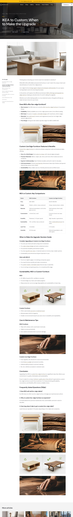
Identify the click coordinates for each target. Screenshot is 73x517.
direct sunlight (28, 362)
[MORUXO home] (4, 5)
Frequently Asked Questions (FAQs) (7, 102)
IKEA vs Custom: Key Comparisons (6, 89)
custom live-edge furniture (39, 374)
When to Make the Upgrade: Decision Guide (7, 92)
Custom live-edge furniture (27, 149)
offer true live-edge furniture (50, 107)
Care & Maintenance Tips (7, 97)
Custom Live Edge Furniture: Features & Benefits (8, 85)
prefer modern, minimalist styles (31, 264)
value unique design (28, 246)
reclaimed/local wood (57, 222)
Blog (7, 13)
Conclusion (4, 99)
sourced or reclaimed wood (37, 311)
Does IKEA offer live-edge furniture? (7, 82)
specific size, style (30, 251)
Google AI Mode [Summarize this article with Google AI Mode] (25, 32)
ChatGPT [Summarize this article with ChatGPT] (15, 32)
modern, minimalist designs (40, 114)
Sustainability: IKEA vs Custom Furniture (8, 95)
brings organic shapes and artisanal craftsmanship (43, 88)
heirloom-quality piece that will (42, 379)
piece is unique (40, 154)
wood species (39, 163)
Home (3, 13)
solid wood (32, 116)
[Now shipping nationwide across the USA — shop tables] (36, 1)
